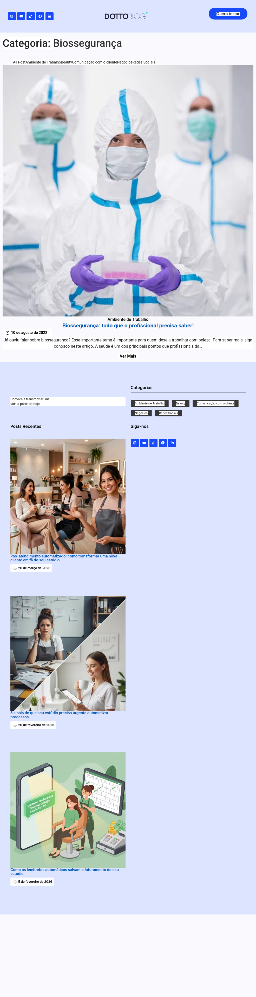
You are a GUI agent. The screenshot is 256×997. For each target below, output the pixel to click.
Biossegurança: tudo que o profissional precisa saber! (128, 326)
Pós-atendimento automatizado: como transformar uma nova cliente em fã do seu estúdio (63, 558)
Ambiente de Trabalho (128, 319)
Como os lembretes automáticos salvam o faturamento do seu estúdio (64, 872)
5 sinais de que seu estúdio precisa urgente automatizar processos (59, 715)
